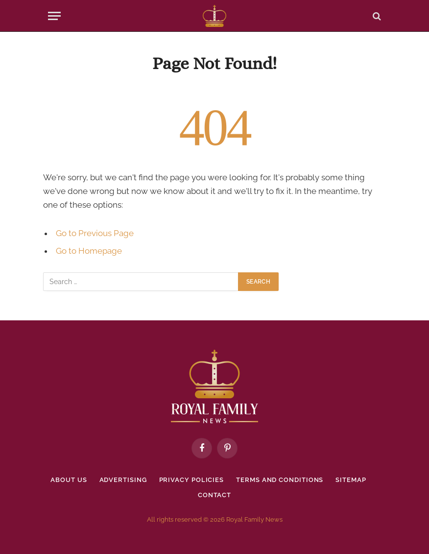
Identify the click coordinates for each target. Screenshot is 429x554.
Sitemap (350, 479)
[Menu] (54, 16)
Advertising (123, 479)
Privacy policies (191, 479)
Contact (214, 495)
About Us (68, 479)
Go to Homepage (89, 251)
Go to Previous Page (95, 233)
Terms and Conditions (279, 479)
